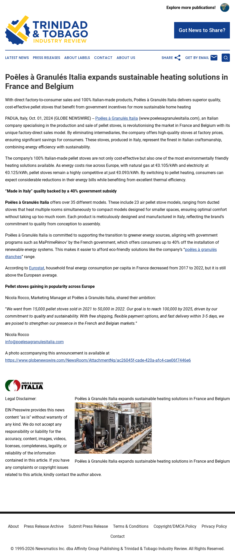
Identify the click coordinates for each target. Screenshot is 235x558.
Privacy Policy (214, 526)
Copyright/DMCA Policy (175, 526)
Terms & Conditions (130, 526)
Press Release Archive (43, 526)
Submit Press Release (88, 526)
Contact (103, 58)
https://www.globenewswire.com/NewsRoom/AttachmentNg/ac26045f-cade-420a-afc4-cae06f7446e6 (98, 360)
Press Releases (46, 58)
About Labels (77, 58)
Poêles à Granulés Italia (116, 118)
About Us (126, 58)
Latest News (17, 58)
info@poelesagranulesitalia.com (34, 341)
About (13, 526)
